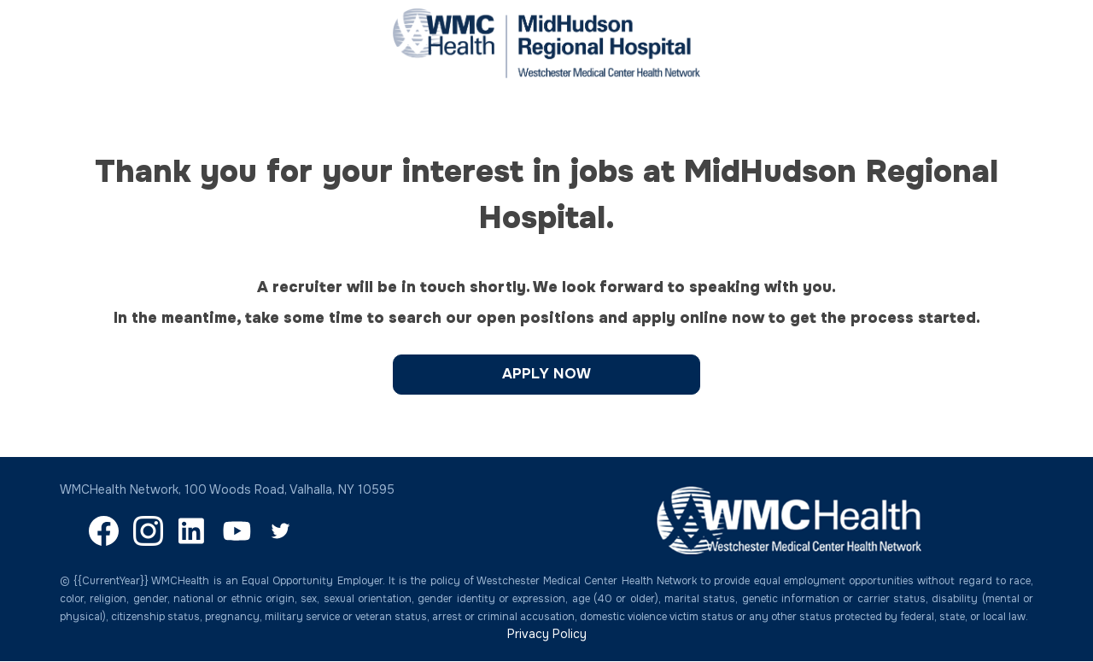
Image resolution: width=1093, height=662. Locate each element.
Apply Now (546, 374)
